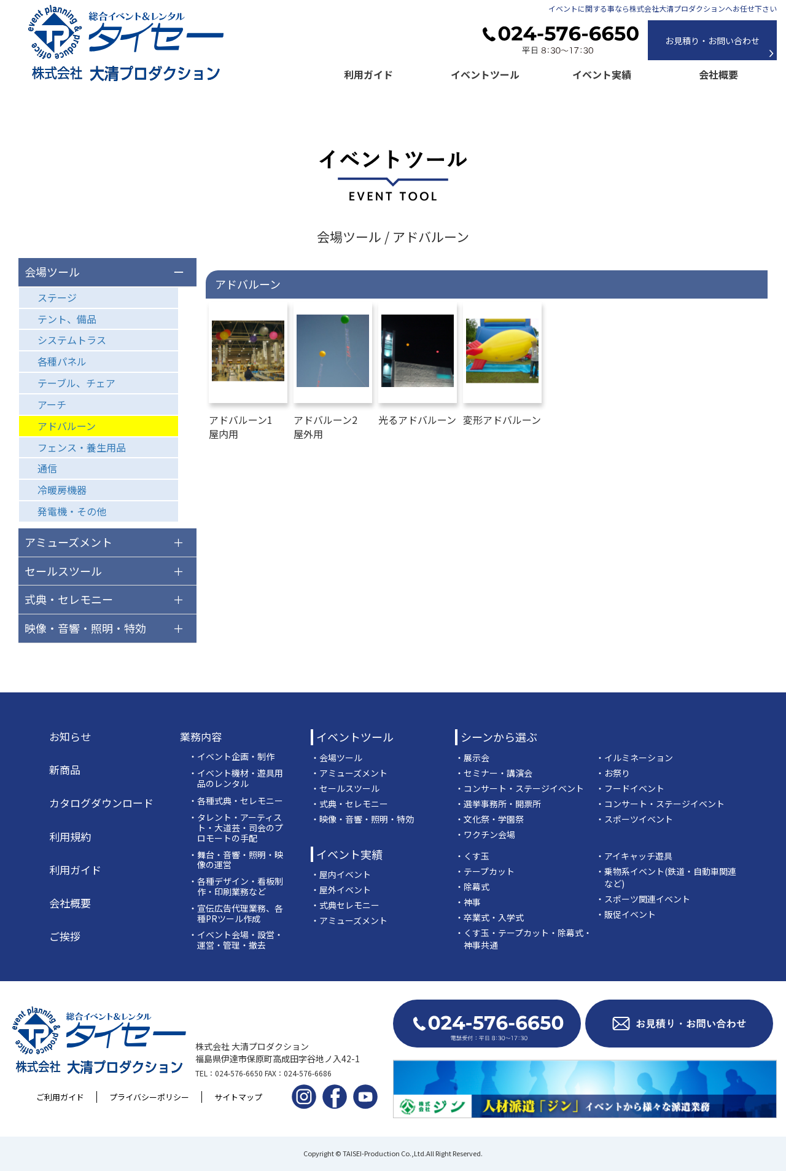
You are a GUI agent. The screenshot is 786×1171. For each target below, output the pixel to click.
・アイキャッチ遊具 (634, 856)
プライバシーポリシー (149, 1097)
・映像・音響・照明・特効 (362, 819)
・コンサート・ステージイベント (519, 788)
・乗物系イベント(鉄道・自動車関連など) (666, 877)
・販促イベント (626, 914)
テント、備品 (66, 318)
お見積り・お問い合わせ (712, 40)
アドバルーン (66, 425)
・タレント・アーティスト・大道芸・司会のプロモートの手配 (236, 827)
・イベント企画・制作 (231, 756)
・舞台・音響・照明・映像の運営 (236, 860)
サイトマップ (238, 1097)
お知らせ (70, 736)
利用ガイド (368, 74)
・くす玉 (472, 856)
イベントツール (485, 74)
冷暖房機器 (62, 489)
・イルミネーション (634, 757)
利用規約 (70, 836)
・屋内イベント (341, 874)
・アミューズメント (349, 773)
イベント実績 (601, 74)
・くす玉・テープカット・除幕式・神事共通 (523, 938)
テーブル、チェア (76, 382)
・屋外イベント (341, 889)
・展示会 (472, 757)
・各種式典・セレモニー (236, 801)
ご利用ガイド (60, 1097)
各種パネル (62, 361)
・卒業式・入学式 (489, 917)
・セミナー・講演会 (493, 773)
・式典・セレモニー (349, 803)
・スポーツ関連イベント (643, 899)
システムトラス (71, 339)
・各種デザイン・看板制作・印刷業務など (236, 886)
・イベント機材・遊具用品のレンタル (236, 778)
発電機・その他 (71, 511)
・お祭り (613, 773)
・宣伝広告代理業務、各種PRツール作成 (236, 913)
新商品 (64, 769)
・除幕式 (472, 886)
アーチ (51, 404)
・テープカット (485, 871)
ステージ (57, 297)
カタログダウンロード (101, 803)
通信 (47, 468)
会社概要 (718, 74)
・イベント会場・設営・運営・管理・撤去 (236, 940)
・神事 (468, 902)
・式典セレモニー (345, 905)
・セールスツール (345, 788)
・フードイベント (630, 788)
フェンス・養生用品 (81, 447)
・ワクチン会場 (485, 834)
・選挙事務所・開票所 (498, 803)
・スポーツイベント (634, 819)
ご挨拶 (64, 936)
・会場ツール (336, 757)
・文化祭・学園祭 (489, 819)
